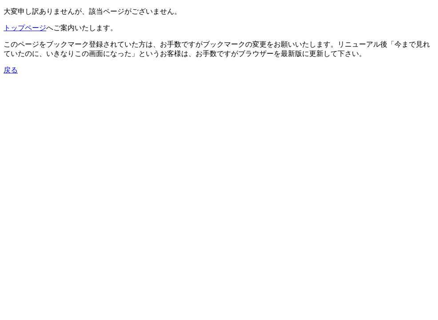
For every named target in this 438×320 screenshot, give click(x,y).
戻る (11, 70)
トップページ (25, 28)
